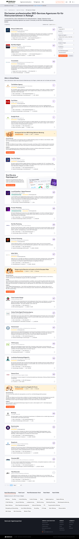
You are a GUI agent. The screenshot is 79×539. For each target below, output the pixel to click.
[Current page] (18, 485)
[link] (37, 2)
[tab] (10, 493)
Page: (15, 485)
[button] (67, 2)
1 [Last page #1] (21, 485)
